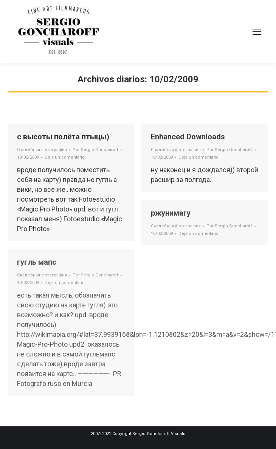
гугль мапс (36, 262)
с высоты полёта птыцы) (63, 136)
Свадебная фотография (42, 149)
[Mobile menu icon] (257, 32)
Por (95, 149)
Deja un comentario (65, 157)
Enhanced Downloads (188, 136)
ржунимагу (171, 213)
